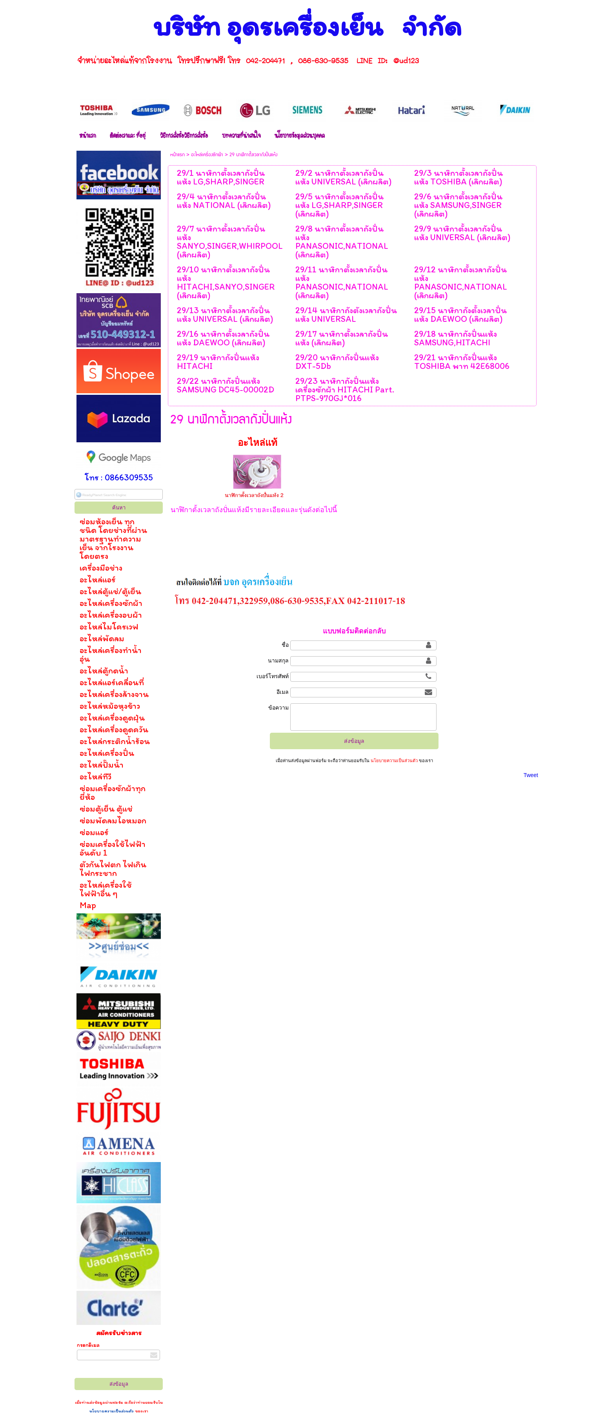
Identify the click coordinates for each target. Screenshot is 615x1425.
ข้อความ (278, 707)
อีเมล (283, 692)
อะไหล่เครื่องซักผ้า (207, 155)
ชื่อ (285, 645)
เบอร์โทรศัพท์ (273, 676)
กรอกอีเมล (88, 1345)
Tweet (531, 775)
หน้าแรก (177, 155)
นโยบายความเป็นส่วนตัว (112, 1411)
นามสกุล (278, 660)
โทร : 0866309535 (119, 477)
